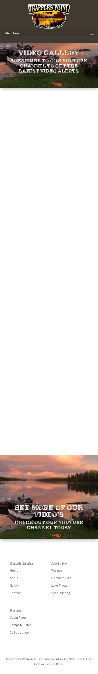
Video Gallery (49, 53)
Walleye (56, 571)
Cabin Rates (18, 617)
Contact (15, 593)
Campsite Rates (20, 625)
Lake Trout (59, 585)
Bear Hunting (60, 593)
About (14, 578)
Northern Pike (61, 578)
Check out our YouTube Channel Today (49, 525)
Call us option (19, 632)
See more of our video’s (49, 511)
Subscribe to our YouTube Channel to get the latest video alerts (49, 66)
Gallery (14, 585)
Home (14, 571)
